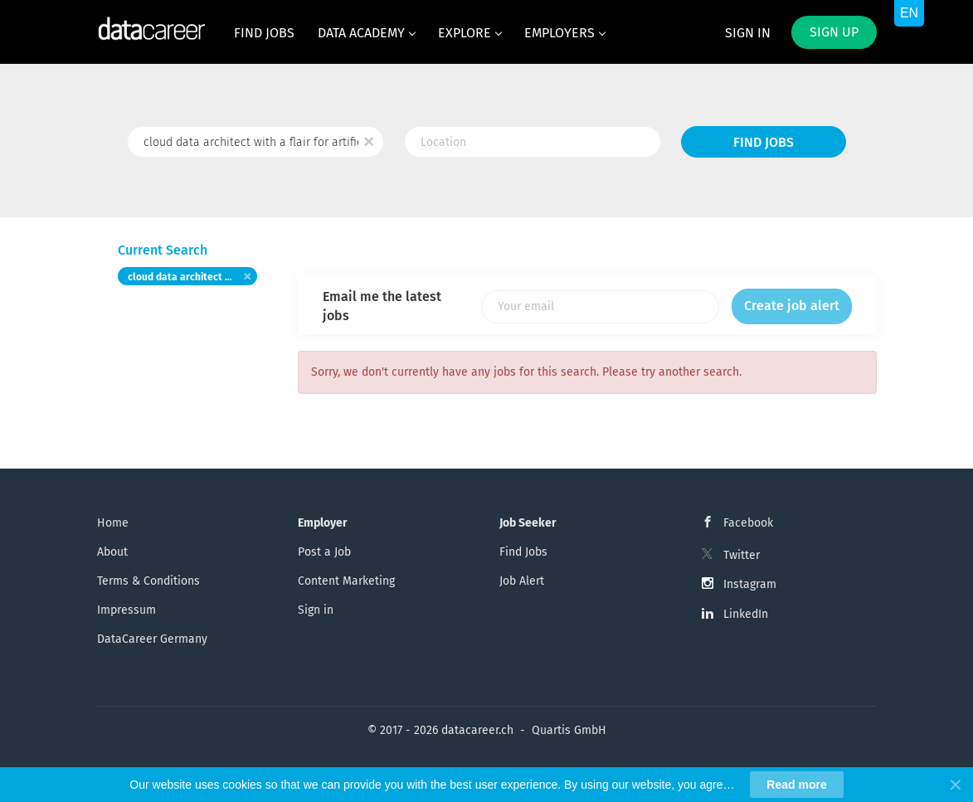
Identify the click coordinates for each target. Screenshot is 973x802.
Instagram (749, 584)
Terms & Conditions (148, 581)
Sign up (834, 32)
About (112, 552)
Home (113, 523)
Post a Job (324, 552)
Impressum (126, 610)
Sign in (748, 33)
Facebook (748, 523)
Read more (796, 784)
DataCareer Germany (152, 639)
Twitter (741, 555)
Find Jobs (763, 142)
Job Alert (521, 581)
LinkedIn (745, 614)
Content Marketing (346, 581)
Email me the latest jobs (382, 306)
